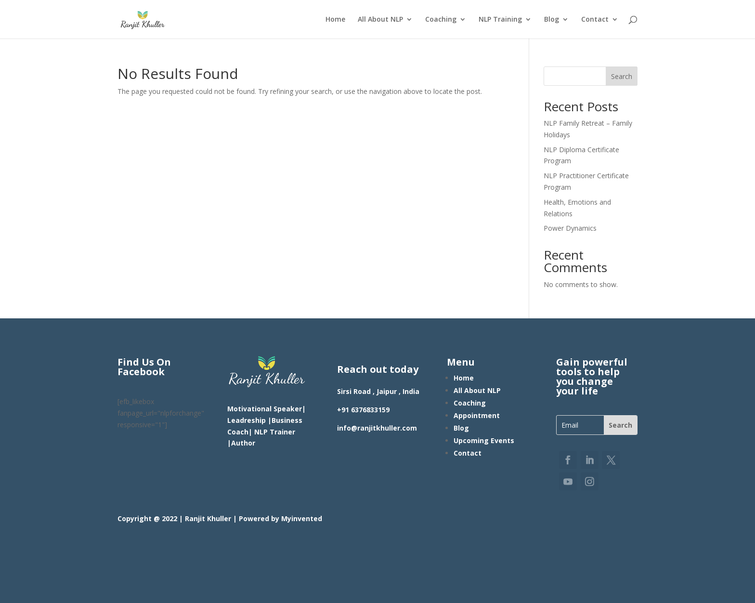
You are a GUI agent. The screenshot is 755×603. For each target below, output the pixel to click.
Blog (551, 20)
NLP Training (500, 20)
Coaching (440, 20)
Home (335, 20)
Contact (595, 20)
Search (621, 76)
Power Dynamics (570, 228)
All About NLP (380, 20)
